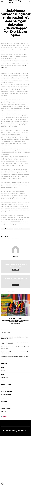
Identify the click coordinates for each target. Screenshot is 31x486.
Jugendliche (4, 373)
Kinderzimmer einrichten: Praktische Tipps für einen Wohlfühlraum (14, 343)
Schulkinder (19, 318)
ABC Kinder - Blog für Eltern (13, 427)
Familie (11, 6)
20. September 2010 (13, 282)
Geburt (3, 370)
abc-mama (15, 256)
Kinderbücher (5, 384)
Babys (2, 363)
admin (20, 266)
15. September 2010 (13, 266)
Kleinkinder (4, 394)
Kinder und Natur (6, 380)
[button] (2, 483)
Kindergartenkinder (17, 6)
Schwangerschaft (6, 404)
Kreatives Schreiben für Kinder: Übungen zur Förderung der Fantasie (14, 352)
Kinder (14, 318)
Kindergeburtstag (6, 390)
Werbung (3, 407)
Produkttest (4, 397)
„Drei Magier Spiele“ (15, 221)
